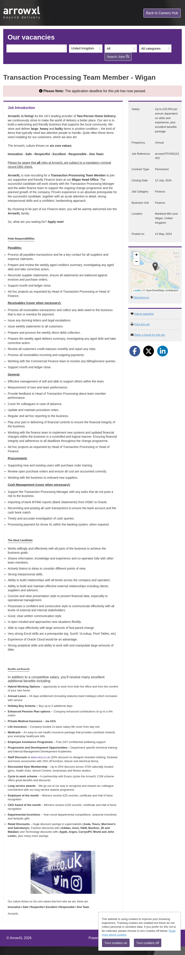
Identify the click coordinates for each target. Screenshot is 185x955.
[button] (155, 266)
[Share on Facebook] (134, 351)
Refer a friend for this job (149, 334)
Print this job (142, 324)
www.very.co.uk (40, 757)
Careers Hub (162, 13)
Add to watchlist (144, 313)
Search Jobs (118, 56)
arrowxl (22, 12)
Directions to (141, 297)
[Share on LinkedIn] (162, 351)
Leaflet (137, 290)
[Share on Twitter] (148, 351)
